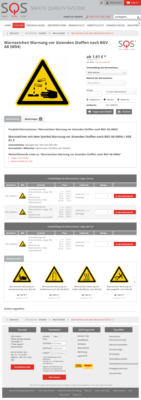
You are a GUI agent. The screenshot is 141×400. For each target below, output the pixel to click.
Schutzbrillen (115, 373)
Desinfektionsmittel (118, 359)
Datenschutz (64, 395)
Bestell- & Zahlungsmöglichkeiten (22, 390)
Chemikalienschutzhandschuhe (118, 363)
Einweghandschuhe (118, 368)
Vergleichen (93, 99)
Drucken (124, 111)
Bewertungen (33, 119)
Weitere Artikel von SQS (20, 161)
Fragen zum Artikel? (100, 111)
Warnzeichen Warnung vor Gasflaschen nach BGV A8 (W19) (54, 288)
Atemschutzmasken (118, 344)
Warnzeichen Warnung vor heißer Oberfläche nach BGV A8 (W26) (86, 288)
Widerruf (88, 390)
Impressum (77, 395)
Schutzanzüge (115, 349)
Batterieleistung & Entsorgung (69, 390)
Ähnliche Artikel (14, 258)
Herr (54, 336)
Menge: (89, 90)
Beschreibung (12, 119)
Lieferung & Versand (46, 390)
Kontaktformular (22, 367)
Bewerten (123, 99)
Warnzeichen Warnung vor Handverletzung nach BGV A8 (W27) (21, 288)
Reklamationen (119, 390)
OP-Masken (114, 354)
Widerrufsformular (102, 390)
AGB (130, 390)
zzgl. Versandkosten (102, 62)
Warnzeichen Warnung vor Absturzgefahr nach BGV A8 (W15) (119, 288)
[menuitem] (102, 2)
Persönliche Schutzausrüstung (117, 338)
